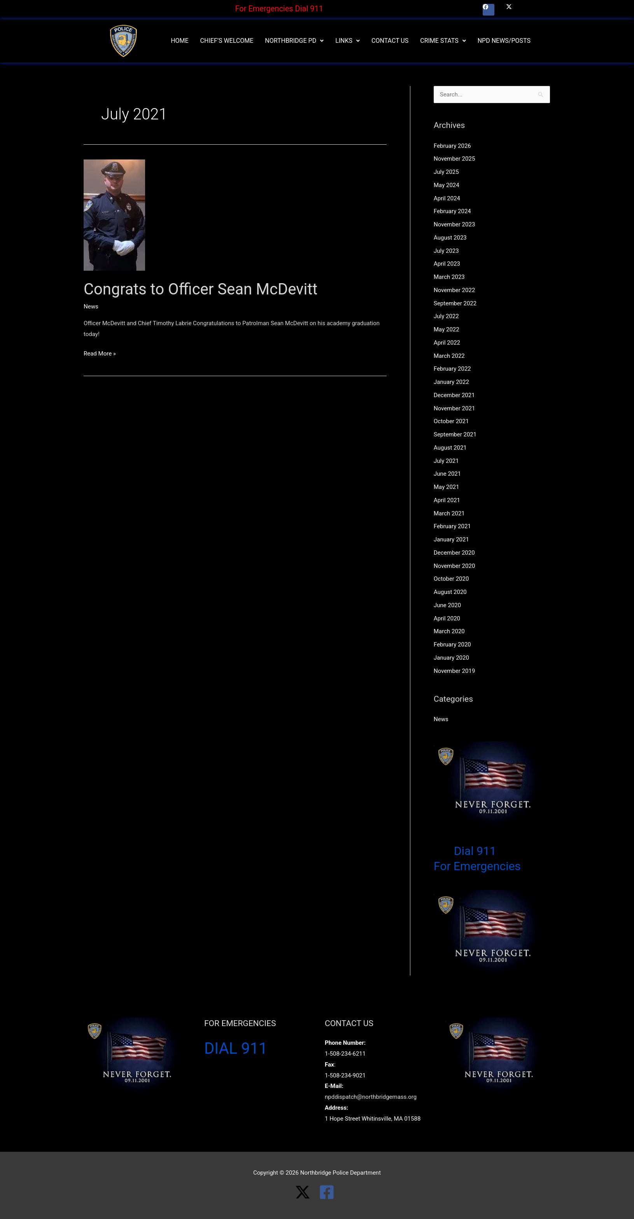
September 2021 (455, 434)
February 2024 (452, 211)
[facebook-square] (329, 1192)
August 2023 (450, 237)
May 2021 (446, 486)
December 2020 (454, 552)
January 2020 (451, 657)
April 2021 (447, 500)
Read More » (100, 353)
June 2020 (447, 605)
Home (179, 40)
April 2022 (447, 342)
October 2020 (451, 578)
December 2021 (454, 395)
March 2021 (449, 513)
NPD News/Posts (504, 40)
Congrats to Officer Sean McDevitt (200, 289)
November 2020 (454, 565)
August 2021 (450, 447)
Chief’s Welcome (227, 40)
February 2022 (452, 368)
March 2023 (449, 276)
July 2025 (446, 171)
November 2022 (454, 290)
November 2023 (454, 224)
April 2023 (447, 263)
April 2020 (447, 618)
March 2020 (449, 631)
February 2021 (452, 526)
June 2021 (447, 473)
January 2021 (451, 539)
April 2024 (447, 198)
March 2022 (449, 355)
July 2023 (446, 250)
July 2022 (446, 316)
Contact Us (389, 40)
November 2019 (454, 670)
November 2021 (454, 408)
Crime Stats (443, 40)
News (91, 306)
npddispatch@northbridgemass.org (371, 1096)
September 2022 (455, 303)
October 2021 (451, 421)
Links (347, 40)
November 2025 (454, 158)
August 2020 (450, 591)
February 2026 (452, 145)
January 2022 (451, 381)
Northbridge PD (294, 40)
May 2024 (446, 185)
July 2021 (446, 460)
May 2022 (446, 329)
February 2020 (452, 644)
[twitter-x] (307, 1192)
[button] (294, 41)
